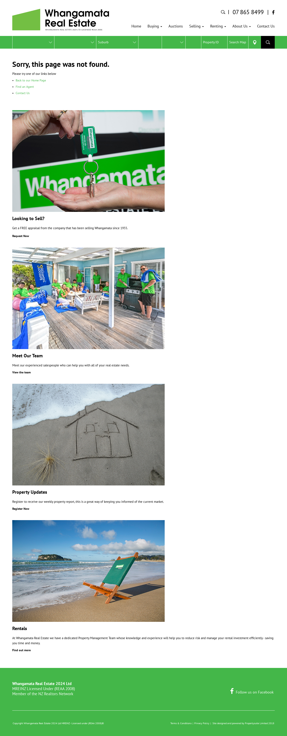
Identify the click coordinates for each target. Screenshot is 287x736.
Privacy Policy (201, 723)
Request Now (20, 236)
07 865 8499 (248, 12)
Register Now (20, 509)
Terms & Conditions (181, 723)
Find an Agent (25, 87)
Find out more (21, 650)
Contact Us (23, 93)
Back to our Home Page (31, 80)
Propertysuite (252, 723)
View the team (21, 372)
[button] (154, 26)
